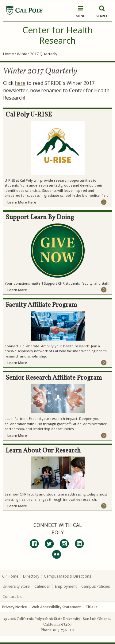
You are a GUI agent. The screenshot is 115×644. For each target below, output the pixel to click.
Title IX (92, 607)
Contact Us (11, 596)
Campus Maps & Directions (67, 576)
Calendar (42, 586)
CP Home (10, 576)
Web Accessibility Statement (56, 607)
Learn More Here (21, 202)
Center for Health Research (57, 35)
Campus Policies (95, 586)
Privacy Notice (14, 607)
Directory (31, 576)
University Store (16, 586)
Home (8, 54)
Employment (66, 586)
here (20, 83)
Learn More (17, 289)
